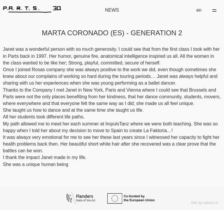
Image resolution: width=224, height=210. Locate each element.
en (199, 10)
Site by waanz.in (204, 202)
